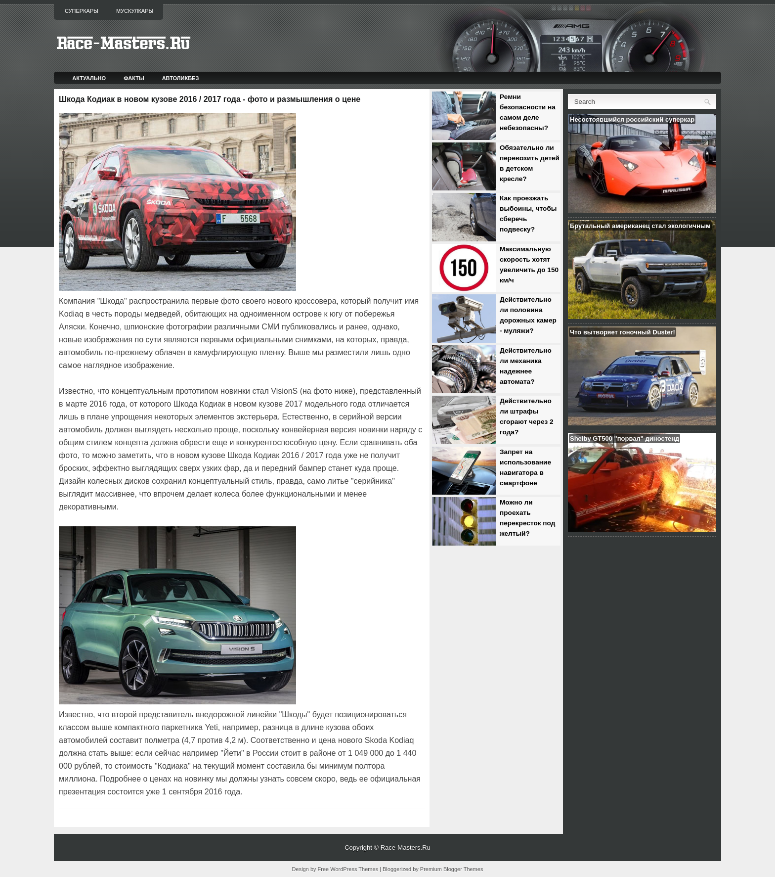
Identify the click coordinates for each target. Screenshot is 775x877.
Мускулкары (134, 11)
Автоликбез (180, 78)
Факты (134, 78)
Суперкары (81, 11)
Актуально (89, 78)
